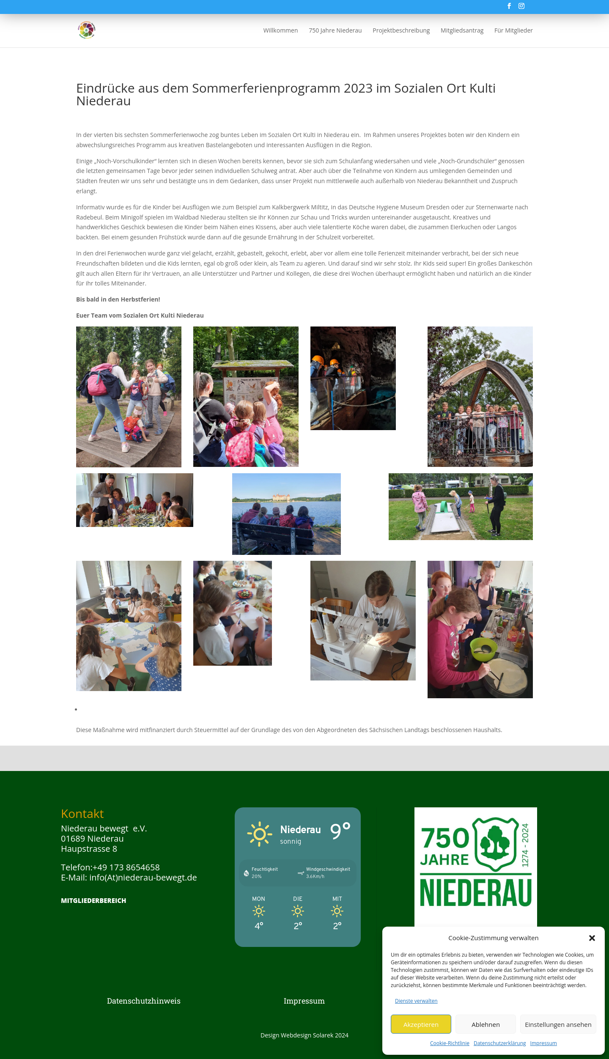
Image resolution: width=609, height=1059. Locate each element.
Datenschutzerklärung (500, 1043)
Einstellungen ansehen (558, 1024)
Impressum (543, 1043)
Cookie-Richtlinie (449, 1043)
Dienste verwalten (416, 1000)
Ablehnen (486, 1024)
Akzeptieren (421, 1024)
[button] (592, 938)
